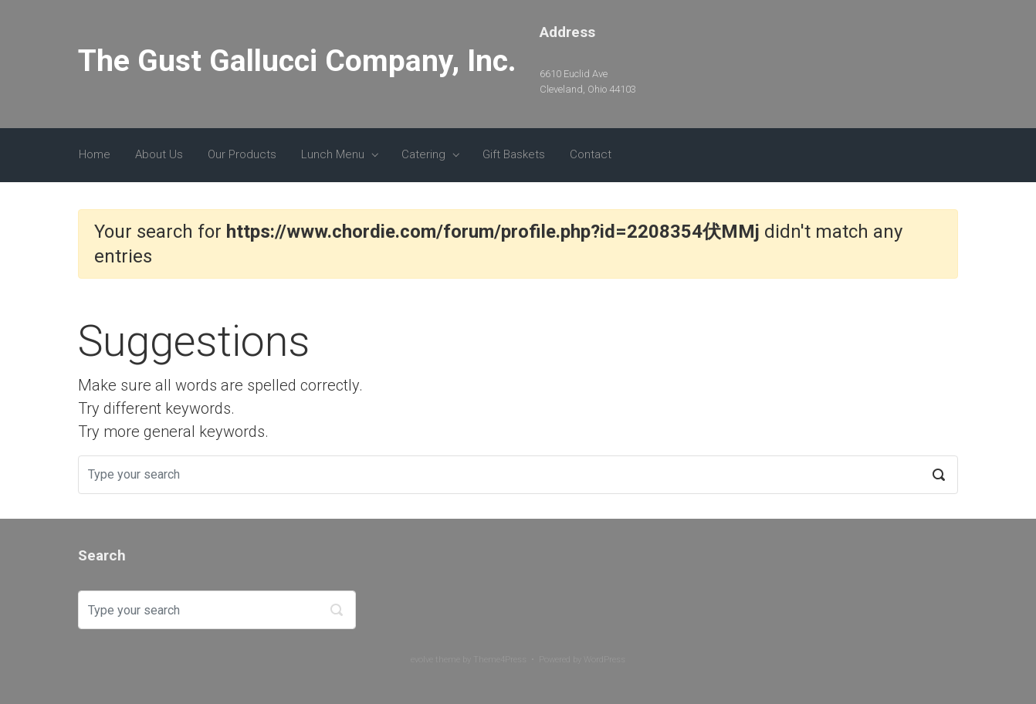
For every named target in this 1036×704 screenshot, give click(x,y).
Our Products (242, 154)
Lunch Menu (332, 154)
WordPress (604, 660)
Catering (423, 154)
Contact (590, 154)
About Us (159, 154)
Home (94, 154)
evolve (422, 660)
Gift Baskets (513, 154)
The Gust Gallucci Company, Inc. (297, 61)
